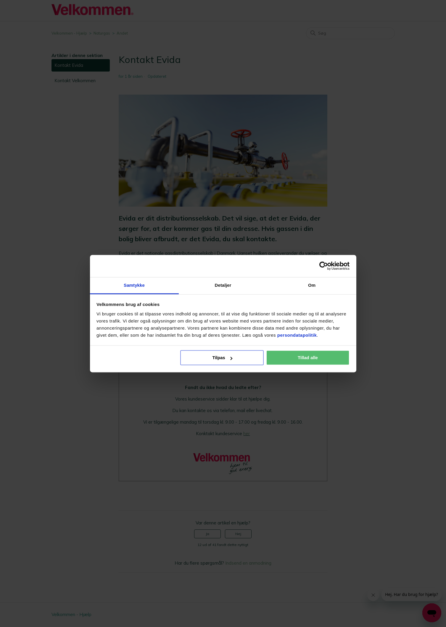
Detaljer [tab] (223, 285)
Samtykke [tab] (134, 285)
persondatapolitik (297, 335)
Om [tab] (311, 285)
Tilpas (222, 357)
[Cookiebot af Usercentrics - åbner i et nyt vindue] (324, 265)
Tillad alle (308, 357)
